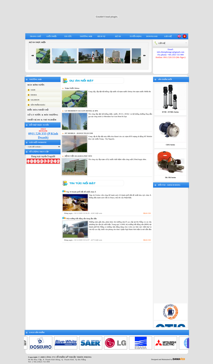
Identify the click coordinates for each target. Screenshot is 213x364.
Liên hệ (168, 36)
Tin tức (68, 36)
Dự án (118, 36)
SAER (33, 90)
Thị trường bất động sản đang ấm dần (81, 218)
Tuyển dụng (136, 36)
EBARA (34, 95)
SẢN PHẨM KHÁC (38, 105)
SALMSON (35, 100)
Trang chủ (35, 36)
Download (151, 36)
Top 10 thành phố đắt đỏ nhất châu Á (81, 192)
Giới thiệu (51, 36)
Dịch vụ (101, 36)
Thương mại (86, 36)
